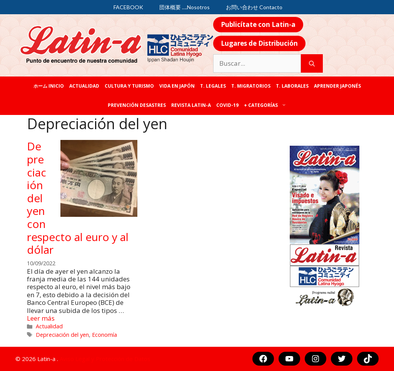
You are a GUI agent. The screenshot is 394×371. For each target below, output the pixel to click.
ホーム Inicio (48, 86)
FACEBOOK (128, 7)
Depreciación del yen (62, 334)
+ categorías (266, 105)
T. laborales (292, 86)
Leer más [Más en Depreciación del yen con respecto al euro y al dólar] (41, 318)
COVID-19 (227, 105)
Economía (104, 334)
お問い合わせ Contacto (254, 7)
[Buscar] (312, 63)
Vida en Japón (177, 86)
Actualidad (84, 86)
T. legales (213, 86)
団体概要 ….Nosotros (184, 7)
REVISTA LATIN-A (191, 105)
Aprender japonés (337, 86)
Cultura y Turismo (129, 86)
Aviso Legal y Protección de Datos (105, 359)
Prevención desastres (137, 105)
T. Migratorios (250, 86)
